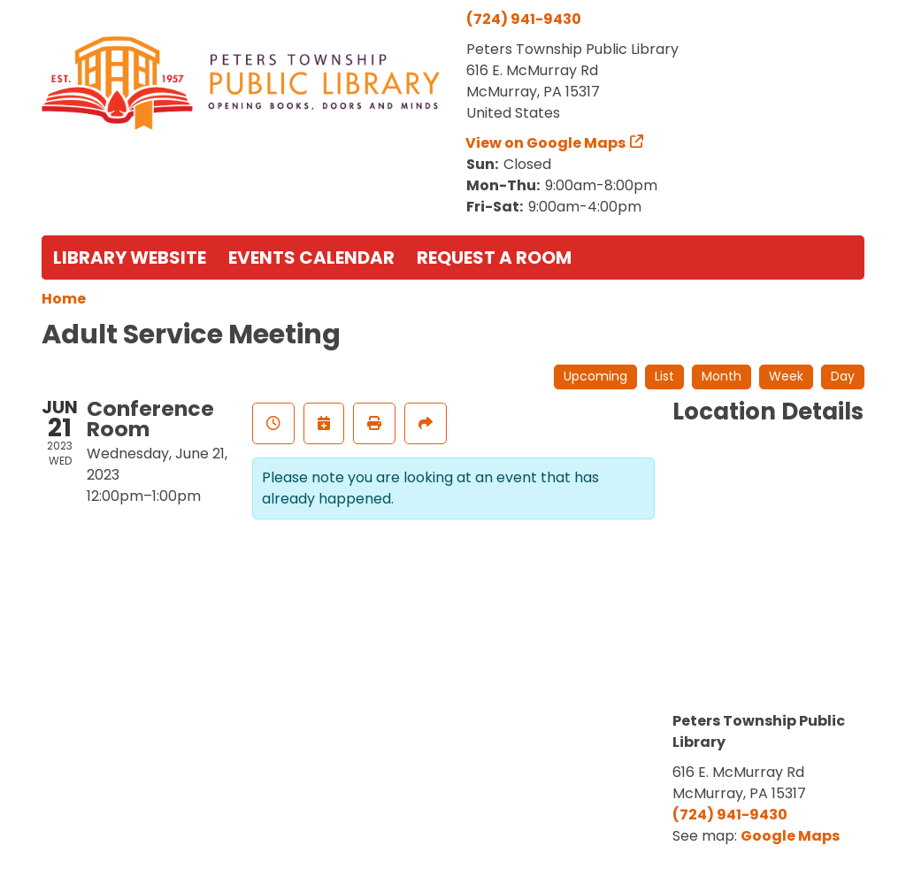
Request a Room (494, 257)
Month (721, 376)
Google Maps (790, 836)
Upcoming (595, 376)
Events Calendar (311, 257)
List (664, 376)
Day (843, 376)
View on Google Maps (546, 143)
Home (64, 298)
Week (786, 376)
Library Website (129, 257)
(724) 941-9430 (523, 19)
